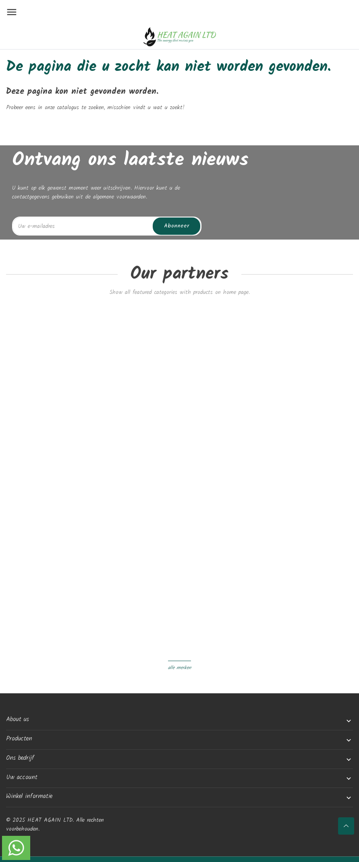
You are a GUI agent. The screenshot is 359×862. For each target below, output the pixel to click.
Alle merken (179, 668)
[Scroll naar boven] (346, 826)
